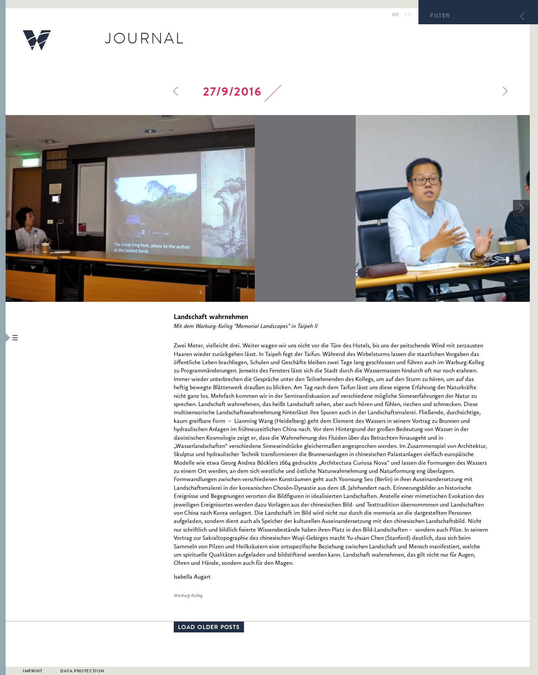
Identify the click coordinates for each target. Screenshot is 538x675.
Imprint (32, 671)
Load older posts (209, 628)
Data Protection (82, 671)
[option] (181, 208)
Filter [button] (440, 16)
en (408, 15)
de (395, 15)
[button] (3, 337)
